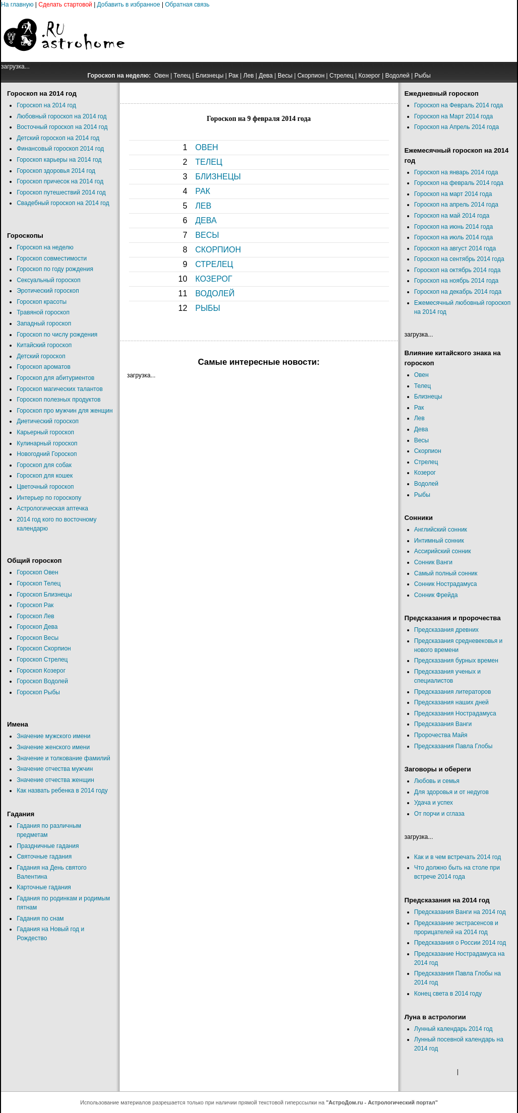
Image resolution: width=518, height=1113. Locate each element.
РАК (203, 191)
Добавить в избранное (128, 4)
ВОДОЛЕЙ (215, 293)
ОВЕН (207, 147)
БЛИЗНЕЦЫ (218, 176)
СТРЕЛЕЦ (214, 264)
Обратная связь (187, 4)
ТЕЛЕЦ (209, 162)
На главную (17, 4)
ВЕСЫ (207, 235)
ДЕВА (206, 220)
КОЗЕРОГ (214, 279)
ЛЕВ (204, 206)
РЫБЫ (208, 308)
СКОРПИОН (218, 249)
